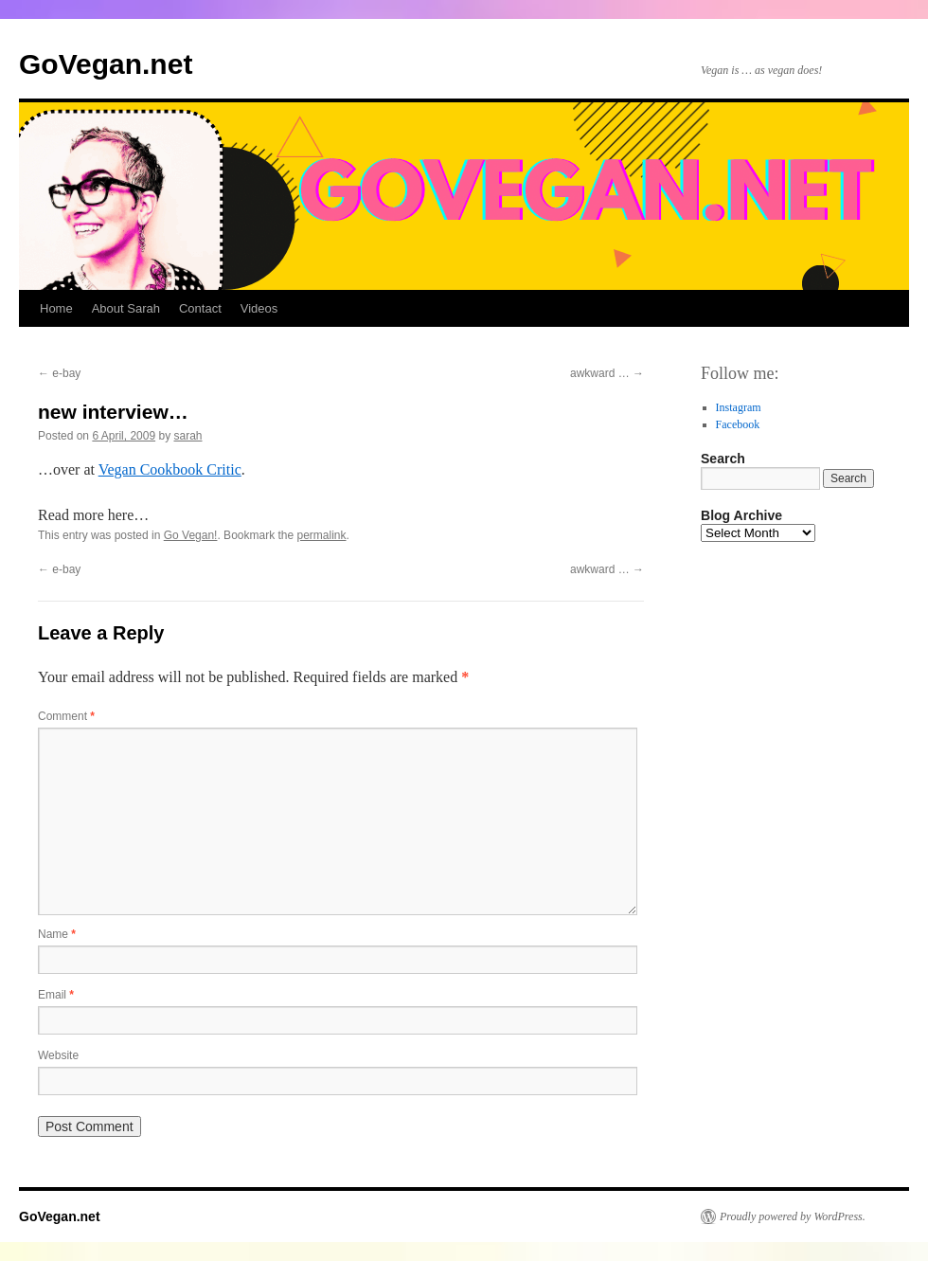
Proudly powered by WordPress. (793, 1216)
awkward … (607, 373)
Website (58, 1055)
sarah (187, 435)
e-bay (59, 373)
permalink (322, 535)
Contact (200, 308)
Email (56, 994)
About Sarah (126, 308)
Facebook (738, 424)
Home (56, 308)
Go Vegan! (191, 535)
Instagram (738, 407)
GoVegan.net (105, 64)
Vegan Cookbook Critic (169, 469)
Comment (66, 716)
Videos (259, 308)
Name (57, 934)
